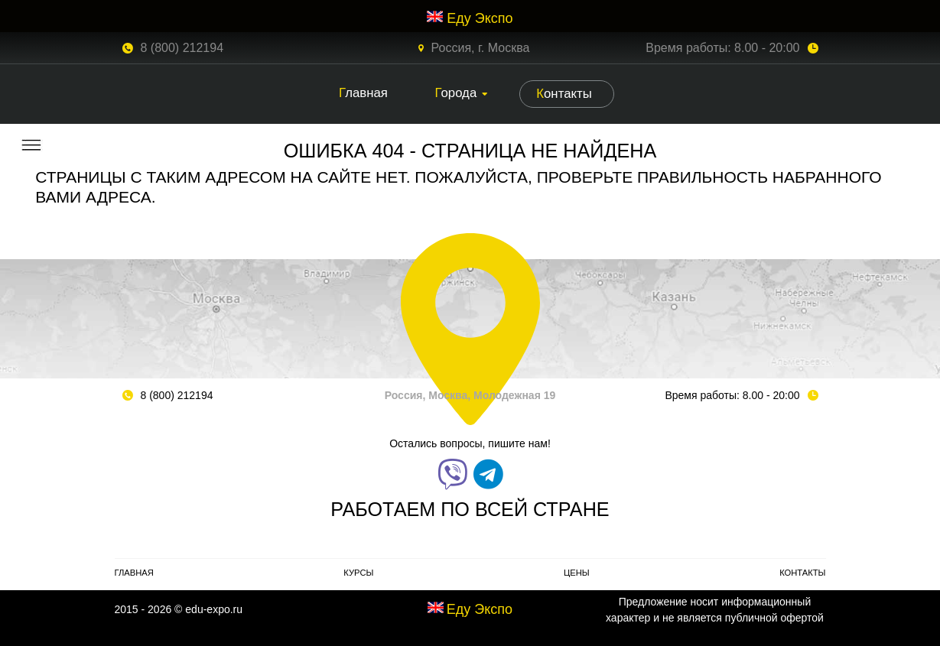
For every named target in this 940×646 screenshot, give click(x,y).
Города (456, 93)
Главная (363, 93)
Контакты (564, 93)
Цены (577, 572)
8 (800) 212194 (182, 47)
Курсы (358, 572)
